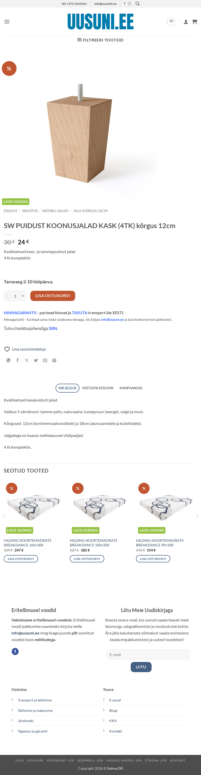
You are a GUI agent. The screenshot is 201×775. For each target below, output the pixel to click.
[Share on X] (27, 360)
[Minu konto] (186, 21)
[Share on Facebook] (18, 360)
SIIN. (53, 328)
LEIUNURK (35, 760)
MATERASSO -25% (60, 760)
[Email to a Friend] (45, 360)
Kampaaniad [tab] (131, 388)
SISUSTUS (29, 211)
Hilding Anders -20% (124, 760)
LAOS (20, 760)
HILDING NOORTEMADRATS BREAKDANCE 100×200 (93, 542)
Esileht (10, 211)
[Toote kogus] (15, 296)
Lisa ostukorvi (52, 295)
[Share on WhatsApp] (8, 360)
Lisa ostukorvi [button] (21, 558)
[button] (138, 3)
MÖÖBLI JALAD (55, 211)
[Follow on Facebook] (124, 4)
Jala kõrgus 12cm (90, 211)
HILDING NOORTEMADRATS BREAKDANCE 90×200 (159, 542)
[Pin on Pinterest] (54, 360)
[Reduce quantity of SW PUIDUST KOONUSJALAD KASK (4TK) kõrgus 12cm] (7, 296)
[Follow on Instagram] (129, 4)
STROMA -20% (156, 760)
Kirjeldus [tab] (67, 388)
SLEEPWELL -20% (90, 760)
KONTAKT (177, 760)
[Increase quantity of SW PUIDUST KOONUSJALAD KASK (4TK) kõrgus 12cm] (23, 296)
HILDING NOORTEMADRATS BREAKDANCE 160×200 (27, 542)
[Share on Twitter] (36, 360)
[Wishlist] (171, 22)
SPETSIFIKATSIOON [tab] (97, 388)
